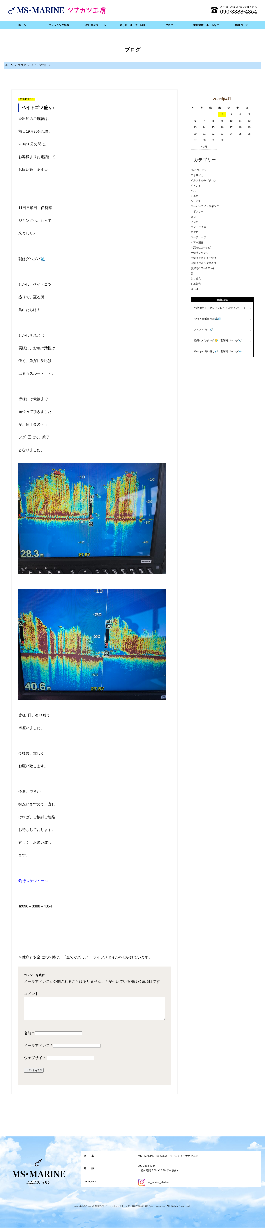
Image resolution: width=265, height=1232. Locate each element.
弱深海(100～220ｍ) (202, 268)
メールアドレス (38, 1050)
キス (193, 190)
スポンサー (197, 211)
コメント (31, 994)
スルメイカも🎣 (203, 329)
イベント (196, 185)
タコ (193, 216)
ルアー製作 (197, 242)
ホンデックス (198, 226)
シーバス (196, 201)
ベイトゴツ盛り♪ (38, 107)
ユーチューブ (198, 237)
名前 (29, 1038)
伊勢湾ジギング (200, 252)
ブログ (169, 25)
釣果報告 (196, 283)
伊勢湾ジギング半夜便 (203, 263)
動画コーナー (243, 25)
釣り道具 (196, 278)
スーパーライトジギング (205, 206)
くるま (194, 195)
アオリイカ (197, 175)
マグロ (194, 232)
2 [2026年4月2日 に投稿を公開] (222, 114)
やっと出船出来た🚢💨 (207, 318)
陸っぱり (196, 288)
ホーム (22, 25)
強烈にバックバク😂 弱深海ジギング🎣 (218, 340)
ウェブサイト (35, 1062)
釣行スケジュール (95, 25)
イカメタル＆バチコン (203, 180)
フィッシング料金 (59, 25)
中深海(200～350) (201, 247)
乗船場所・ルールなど (206, 25)
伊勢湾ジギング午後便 (203, 257)
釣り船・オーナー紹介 (132, 25)
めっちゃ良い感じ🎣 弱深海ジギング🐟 (218, 351)
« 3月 (204, 146)
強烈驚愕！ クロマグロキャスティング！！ (220, 307)
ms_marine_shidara (153, 1186)
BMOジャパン (199, 170)
